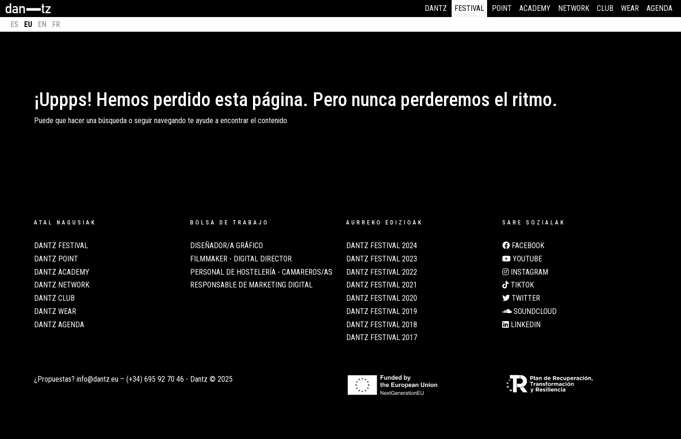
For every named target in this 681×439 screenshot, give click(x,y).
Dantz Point (56, 259)
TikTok (518, 285)
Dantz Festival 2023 (381, 259)
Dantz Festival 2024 (381, 246)
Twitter (521, 298)
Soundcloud (529, 311)
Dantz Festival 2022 (381, 272)
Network (573, 8)
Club (605, 8)
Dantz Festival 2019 (381, 311)
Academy (534, 8)
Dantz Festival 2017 (381, 337)
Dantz (436, 8)
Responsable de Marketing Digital (251, 285)
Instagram (525, 272)
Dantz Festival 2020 (381, 298)
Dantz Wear (55, 311)
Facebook (523, 246)
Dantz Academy (61, 272)
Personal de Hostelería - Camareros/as (261, 272)
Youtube (522, 259)
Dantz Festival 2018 (381, 325)
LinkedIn (521, 325)
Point (502, 8)
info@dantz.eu (97, 379)
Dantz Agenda (59, 325)
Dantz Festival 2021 (381, 285)
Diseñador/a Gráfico (226, 246)
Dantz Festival (61, 246)
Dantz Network (61, 285)
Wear (630, 8)
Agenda (659, 8)
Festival (469, 8)
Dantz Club (54, 298)
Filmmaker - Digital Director (241, 259)
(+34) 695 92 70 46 (155, 379)
